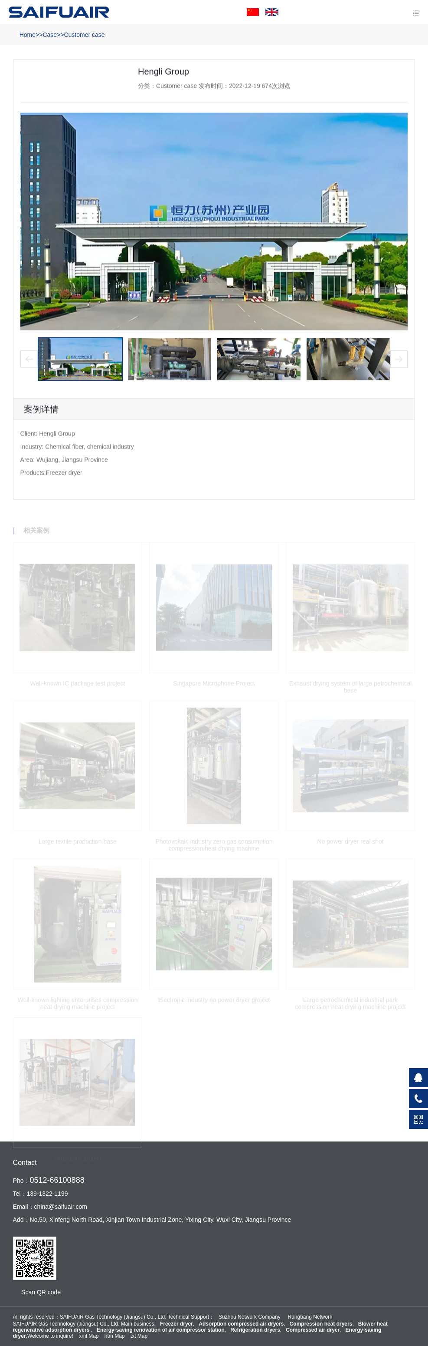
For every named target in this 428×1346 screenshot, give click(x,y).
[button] (29, 360)
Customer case (84, 34)
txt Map (139, 1336)
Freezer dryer (176, 1324)
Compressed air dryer (313, 1330)
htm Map (115, 1336)
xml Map (88, 1336)
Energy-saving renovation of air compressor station (161, 1330)
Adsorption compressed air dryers (241, 1324)
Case (49, 34)
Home (28, 34)
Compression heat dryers (321, 1324)
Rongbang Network (310, 1317)
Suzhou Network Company (250, 1317)
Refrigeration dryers (255, 1330)
